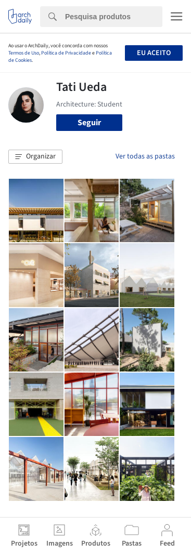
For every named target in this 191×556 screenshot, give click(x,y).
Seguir (89, 122)
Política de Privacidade (66, 53)
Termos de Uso (23, 53)
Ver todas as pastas (145, 156)
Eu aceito (154, 53)
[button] (35, 157)
